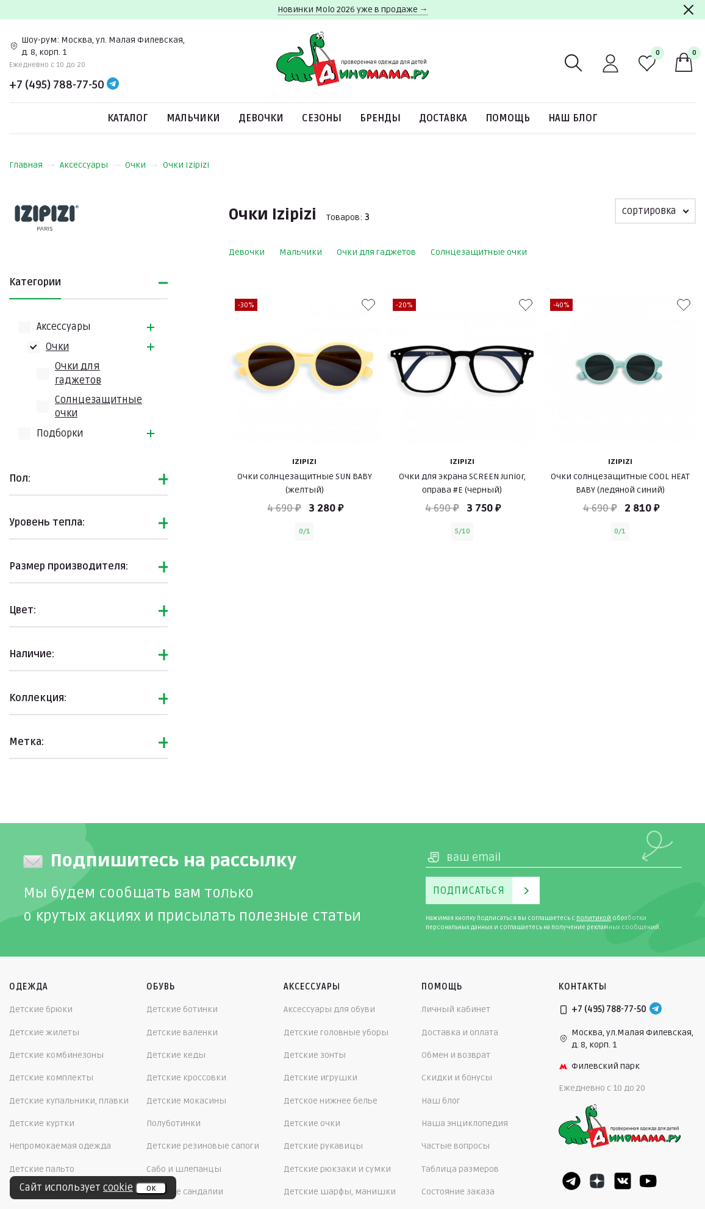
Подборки (60, 433)
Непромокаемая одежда (60, 1146)
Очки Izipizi (186, 165)
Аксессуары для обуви (329, 1009)
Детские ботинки (182, 1009)
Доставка (443, 118)
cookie (118, 1188)
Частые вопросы (455, 1146)
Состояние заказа (458, 1191)
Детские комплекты (51, 1077)
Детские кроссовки (186, 1077)
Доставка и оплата (459, 1032)
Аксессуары (90, 165)
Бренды (380, 118)
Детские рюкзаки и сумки (337, 1169)
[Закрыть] (688, 9)
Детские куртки (41, 1123)
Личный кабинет (455, 1009)
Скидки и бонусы (456, 1077)
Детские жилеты (44, 1032)
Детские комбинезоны (56, 1055)
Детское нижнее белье (331, 1101)
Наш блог (573, 118)
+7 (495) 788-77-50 (56, 84)
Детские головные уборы (336, 1032)
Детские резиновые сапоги (202, 1146)
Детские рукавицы (323, 1146)
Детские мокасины (186, 1101)
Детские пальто (41, 1169)
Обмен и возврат (455, 1055)
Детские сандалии (184, 1191)
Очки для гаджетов (376, 252)
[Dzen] (597, 1181)
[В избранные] (368, 305)
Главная (32, 165)
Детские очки (312, 1123)
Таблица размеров (460, 1169)
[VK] (622, 1181)
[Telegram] (113, 84)
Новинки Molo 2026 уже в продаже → (352, 9)
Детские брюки (41, 1009)
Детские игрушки (320, 1077)
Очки (141, 165)
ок (151, 1188)
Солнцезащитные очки (479, 252)
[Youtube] (648, 1181)
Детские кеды (176, 1055)
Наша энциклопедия (464, 1123)
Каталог (127, 118)
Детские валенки (182, 1032)
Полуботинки (173, 1123)
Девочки (261, 118)
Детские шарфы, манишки (340, 1191)
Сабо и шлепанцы (183, 1169)
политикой (593, 918)
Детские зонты (315, 1055)
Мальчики (193, 118)
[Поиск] (574, 63)
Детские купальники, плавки (69, 1101)
